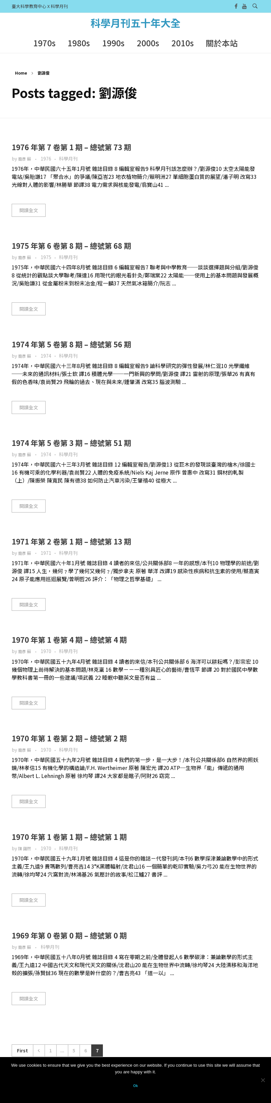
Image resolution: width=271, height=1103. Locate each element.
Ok (135, 1086)
